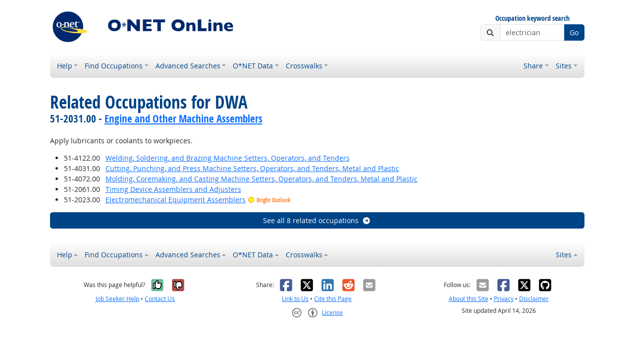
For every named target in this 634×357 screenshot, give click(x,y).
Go (574, 32)
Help (64, 65)
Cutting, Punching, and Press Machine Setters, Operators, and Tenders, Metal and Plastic (252, 168)
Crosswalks (304, 65)
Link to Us (295, 299)
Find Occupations (114, 65)
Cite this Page (333, 299)
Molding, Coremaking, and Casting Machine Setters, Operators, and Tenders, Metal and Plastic (262, 178)
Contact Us (160, 299)
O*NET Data (253, 65)
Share (533, 65)
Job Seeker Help (117, 299)
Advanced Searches (188, 65)
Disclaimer (534, 299)
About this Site (468, 299)
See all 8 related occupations (317, 220)
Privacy (504, 299)
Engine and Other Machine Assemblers (184, 118)
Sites (564, 65)
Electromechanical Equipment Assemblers (176, 199)
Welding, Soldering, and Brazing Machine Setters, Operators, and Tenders (228, 158)
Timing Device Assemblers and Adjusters (173, 189)
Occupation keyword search (532, 18)
